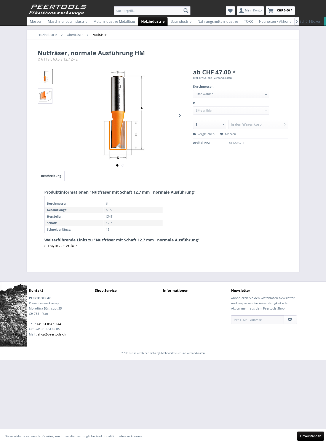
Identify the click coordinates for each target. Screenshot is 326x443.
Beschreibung (51, 176)
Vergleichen (204, 134)
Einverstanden (310, 436)
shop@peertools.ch (52, 334)
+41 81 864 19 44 (49, 324)
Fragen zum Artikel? (60, 246)
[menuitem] (152, 10)
